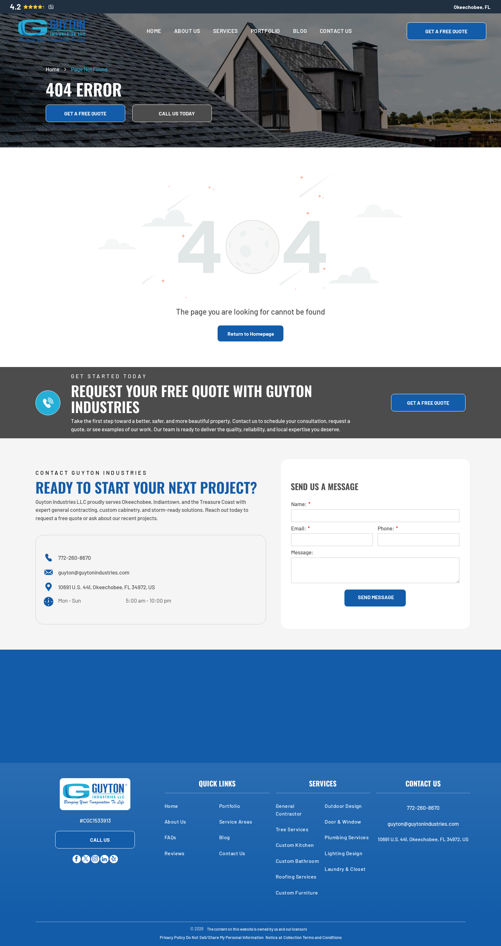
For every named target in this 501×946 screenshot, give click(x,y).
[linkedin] (104, 860)
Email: (298, 528)
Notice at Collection (284, 937)
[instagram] (95, 860)
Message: (302, 552)
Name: (299, 504)
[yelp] (114, 860)
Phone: (386, 528)
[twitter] (86, 860)
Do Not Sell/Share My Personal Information (225, 937)
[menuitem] (154, 31)
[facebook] (77, 860)
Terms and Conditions (322, 937)
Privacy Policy (172, 937)
